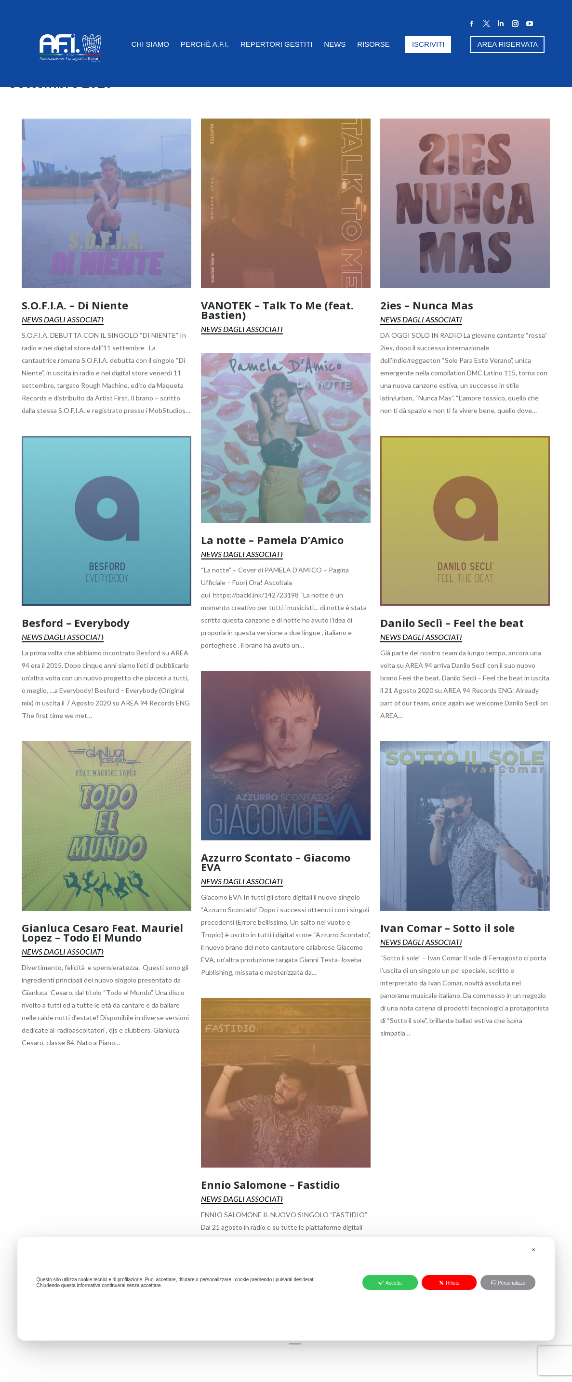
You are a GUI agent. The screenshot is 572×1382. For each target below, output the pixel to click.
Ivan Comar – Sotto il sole (447, 927)
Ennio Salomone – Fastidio (270, 1184)
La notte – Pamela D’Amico (272, 540)
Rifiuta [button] (449, 1283)
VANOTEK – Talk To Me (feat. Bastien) (277, 309)
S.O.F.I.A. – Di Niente (75, 305)
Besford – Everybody (76, 622)
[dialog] (286, 1289)
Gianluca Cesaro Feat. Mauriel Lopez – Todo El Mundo (102, 932)
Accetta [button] (389, 1283)
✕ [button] (533, 1249)
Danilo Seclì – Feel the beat (452, 622)
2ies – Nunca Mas (426, 305)
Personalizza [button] (508, 1283)
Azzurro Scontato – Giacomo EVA (275, 862)
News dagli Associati (63, 319)
